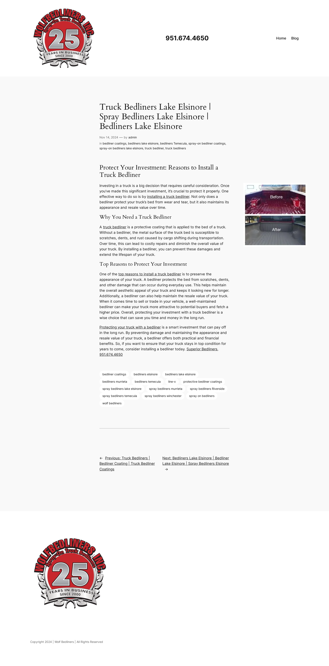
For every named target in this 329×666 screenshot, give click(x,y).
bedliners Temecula (173, 143)
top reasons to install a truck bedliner (149, 274)
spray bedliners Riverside (207, 388)
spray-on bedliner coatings (206, 143)
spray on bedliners (201, 396)
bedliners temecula (148, 381)
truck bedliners (175, 148)
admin (132, 137)
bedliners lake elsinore (143, 143)
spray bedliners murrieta (165, 388)
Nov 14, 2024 (108, 137)
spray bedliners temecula (119, 396)
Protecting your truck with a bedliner (130, 327)
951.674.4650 (111, 354)
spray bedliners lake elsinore (121, 388)
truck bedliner (154, 148)
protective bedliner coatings (202, 381)
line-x (172, 381)
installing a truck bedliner (168, 196)
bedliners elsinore (146, 374)
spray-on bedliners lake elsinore (121, 148)
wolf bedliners (111, 403)
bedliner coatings (114, 143)
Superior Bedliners (202, 349)
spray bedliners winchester (163, 396)
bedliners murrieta (114, 381)
